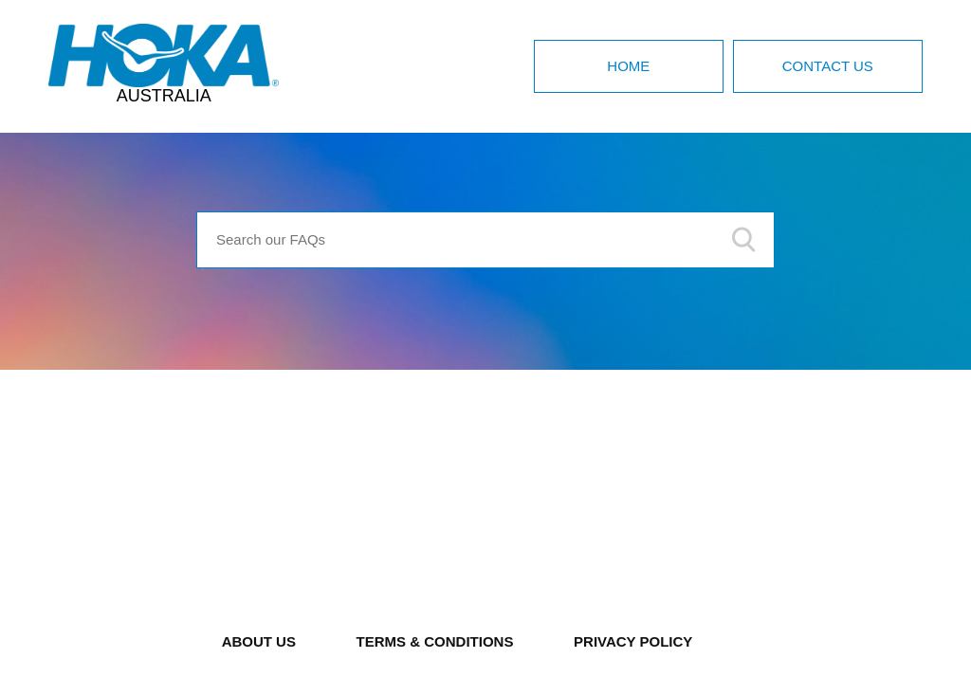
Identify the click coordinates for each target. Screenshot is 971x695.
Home (628, 66)
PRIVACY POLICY (633, 641)
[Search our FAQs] (485, 239)
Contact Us (827, 66)
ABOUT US (259, 641)
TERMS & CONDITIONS (435, 641)
